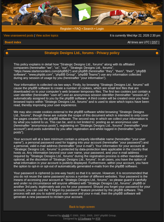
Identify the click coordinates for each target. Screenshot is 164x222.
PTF (98, 218)
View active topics (47, 35)
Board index (13, 42)
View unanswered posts (18, 35)
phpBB (65, 215)
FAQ (78, 28)
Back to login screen (82, 206)
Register (66, 28)
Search (89, 28)
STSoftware (84, 218)
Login (100, 28)
